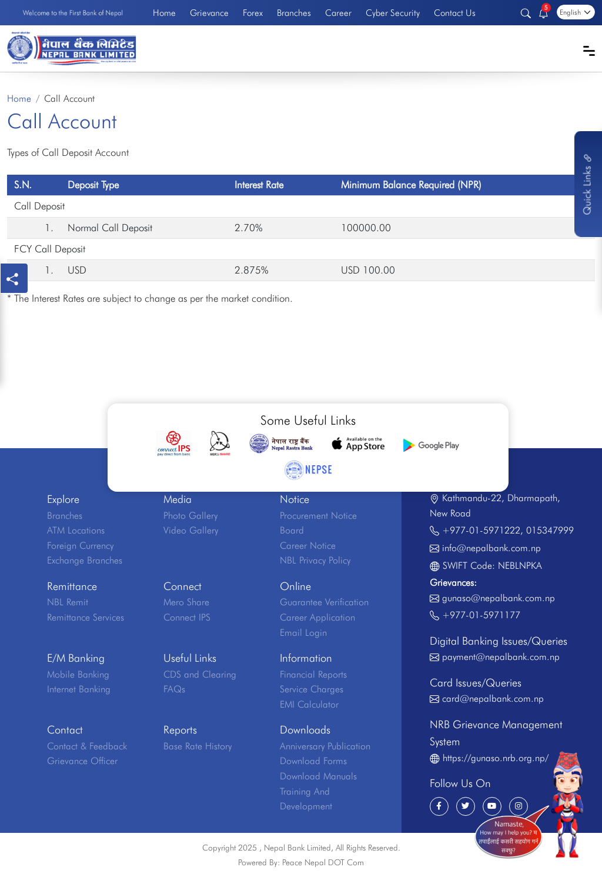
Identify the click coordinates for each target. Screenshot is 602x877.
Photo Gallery (190, 515)
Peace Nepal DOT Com (323, 862)
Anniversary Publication (325, 746)
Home (164, 12)
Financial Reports (313, 674)
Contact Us (455, 12)
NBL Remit (67, 602)
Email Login (303, 632)
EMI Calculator (309, 704)
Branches (294, 12)
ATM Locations (76, 530)
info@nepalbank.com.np (491, 547)
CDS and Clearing (199, 674)
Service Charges (311, 689)
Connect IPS (186, 617)
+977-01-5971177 (481, 615)
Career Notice (308, 545)
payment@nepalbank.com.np (501, 656)
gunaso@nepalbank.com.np (498, 597)
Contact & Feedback (87, 746)
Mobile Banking (78, 674)
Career (338, 12)
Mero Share (186, 602)
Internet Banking (79, 689)
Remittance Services (85, 617)
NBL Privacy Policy (315, 560)
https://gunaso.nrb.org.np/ (496, 757)
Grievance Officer (82, 760)
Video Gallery (190, 530)
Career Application (317, 617)
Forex (253, 12)
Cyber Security (393, 12)
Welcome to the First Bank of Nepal (73, 12)
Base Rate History (197, 746)
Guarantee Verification (324, 602)
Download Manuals (318, 776)
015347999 (550, 530)
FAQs (174, 689)
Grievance (209, 12)
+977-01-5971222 (481, 530)
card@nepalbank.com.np (493, 698)
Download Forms (313, 760)
